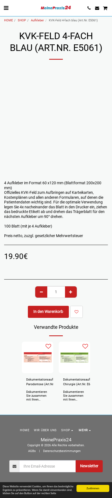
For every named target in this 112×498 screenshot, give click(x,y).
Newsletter (89, 466)
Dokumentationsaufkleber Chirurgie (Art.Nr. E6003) (80, 382)
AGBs (32, 451)
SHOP (22, 20)
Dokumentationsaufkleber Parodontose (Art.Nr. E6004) (43, 382)
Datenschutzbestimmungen (62, 451)
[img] (37, 357)
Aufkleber (37, 20)
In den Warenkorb (48, 311)
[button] (6, 8)
